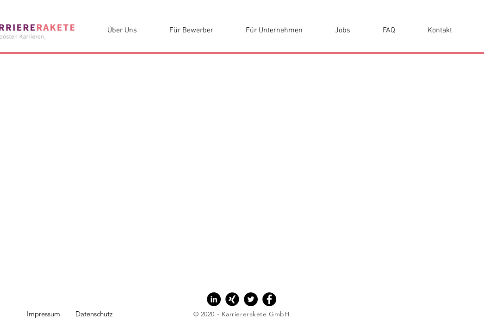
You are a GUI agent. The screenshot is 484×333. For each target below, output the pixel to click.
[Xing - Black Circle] (232, 299)
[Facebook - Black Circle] (269, 299)
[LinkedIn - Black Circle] (214, 299)
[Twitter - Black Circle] (251, 299)
